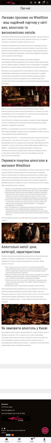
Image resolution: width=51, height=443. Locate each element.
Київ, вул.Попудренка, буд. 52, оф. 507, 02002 (13, 413)
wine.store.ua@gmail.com (8, 410)
